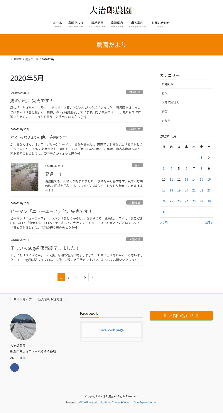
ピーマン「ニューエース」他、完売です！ (51, 211)
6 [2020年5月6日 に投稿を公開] (186, 168)
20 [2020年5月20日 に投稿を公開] (186, 190)
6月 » (209, 222)
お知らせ (134, 92)
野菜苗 (166, 121)
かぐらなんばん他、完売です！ (40, 137)
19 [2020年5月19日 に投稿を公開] (179, 190)
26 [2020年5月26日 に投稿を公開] (179, 201)
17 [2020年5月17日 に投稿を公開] (164, 190)
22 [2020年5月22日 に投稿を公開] (201, 190)
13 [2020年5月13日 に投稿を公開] (186, 179)
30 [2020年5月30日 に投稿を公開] (209, 201)
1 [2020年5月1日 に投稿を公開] (201, 157)
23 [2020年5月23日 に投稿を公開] (209, 190)
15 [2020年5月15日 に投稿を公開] (201, 179)
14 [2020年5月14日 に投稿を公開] (194, 179)
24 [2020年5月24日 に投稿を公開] (164, 201)
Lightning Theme (110, 402)
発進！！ (54, 174)
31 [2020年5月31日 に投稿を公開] (164, 212)
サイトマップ (23, 299)
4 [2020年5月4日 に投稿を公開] (171, 168)
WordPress (86, 402)
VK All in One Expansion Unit (140, 402)
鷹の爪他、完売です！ (32, 100)
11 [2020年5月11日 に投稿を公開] (171, 179)
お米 (137, 165)
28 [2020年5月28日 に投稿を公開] (194, 201)
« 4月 (164, 222)
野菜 (165, 111)
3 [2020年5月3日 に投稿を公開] (164, 168)
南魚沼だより (171, 102)
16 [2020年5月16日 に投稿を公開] (209, 179)
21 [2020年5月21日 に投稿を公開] (194, 190)
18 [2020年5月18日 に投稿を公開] (171, 190)
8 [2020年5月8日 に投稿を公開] (201, 168)
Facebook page (111, 329)
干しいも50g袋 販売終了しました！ (44, 248)
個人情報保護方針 (50, 299)
